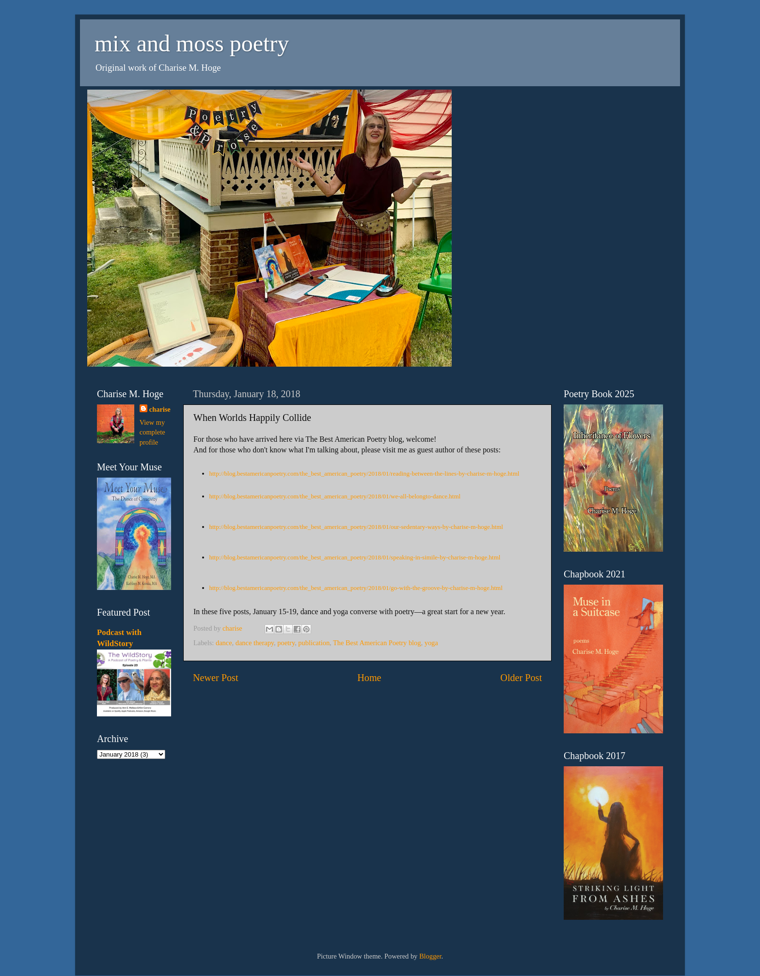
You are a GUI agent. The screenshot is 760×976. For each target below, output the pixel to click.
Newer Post (215, 677)
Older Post (521, 677)
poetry (286, 643)
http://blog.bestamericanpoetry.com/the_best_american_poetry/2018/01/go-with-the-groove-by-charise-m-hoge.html (356, 587)
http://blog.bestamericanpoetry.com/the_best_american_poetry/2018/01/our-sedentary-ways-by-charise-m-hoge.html (356, 526)
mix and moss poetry (192, 43)
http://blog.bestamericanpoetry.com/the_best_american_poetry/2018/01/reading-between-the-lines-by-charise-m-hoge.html (364, 473)
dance (224, 643)
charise (160, 409)
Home (369, 677)
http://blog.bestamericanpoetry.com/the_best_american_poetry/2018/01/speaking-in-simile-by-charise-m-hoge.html (355, 557)
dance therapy (255, 643)
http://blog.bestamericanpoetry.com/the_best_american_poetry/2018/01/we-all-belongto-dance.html (335, 496)
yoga (431, 643)
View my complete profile (152, 432)
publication (314, 643)
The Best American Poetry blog (377, 643)
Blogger (430, 956)
